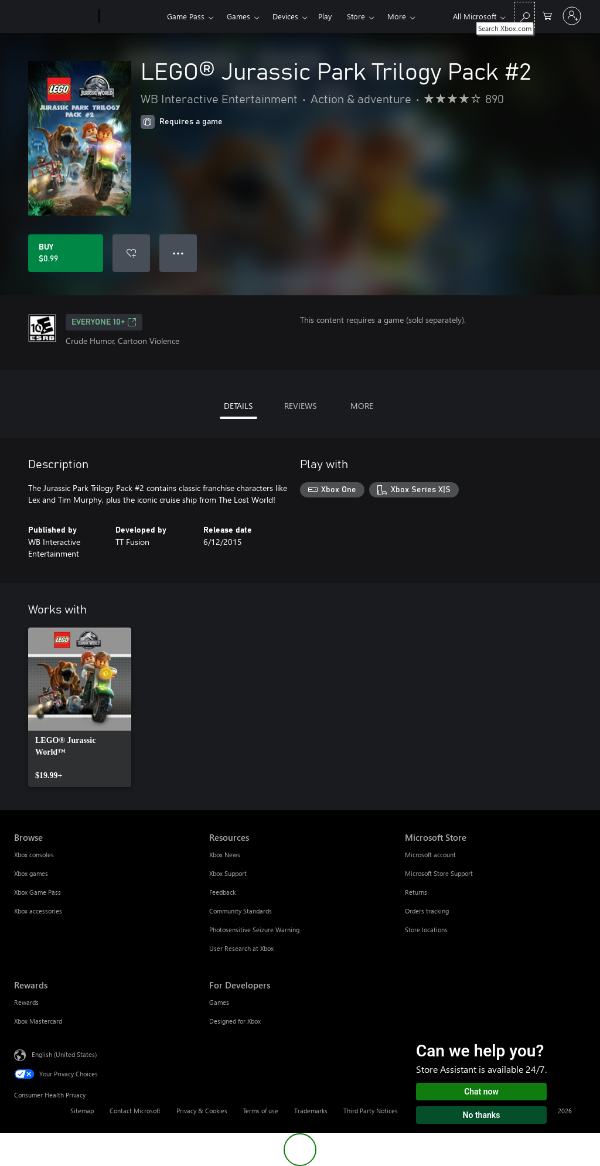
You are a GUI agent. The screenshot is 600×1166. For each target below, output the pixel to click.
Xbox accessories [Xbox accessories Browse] (38, 911)
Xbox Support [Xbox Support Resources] (228, 873)
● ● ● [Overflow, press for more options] (178, 253)
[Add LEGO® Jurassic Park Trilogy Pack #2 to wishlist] (131, 253)
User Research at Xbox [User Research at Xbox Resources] (241, 948)
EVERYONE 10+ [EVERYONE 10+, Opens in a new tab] (104, 322)
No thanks (481, 1115)
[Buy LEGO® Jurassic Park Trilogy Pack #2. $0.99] (65, 253)
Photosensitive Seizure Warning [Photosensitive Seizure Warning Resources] (254, 929)
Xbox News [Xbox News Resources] (224, 854)
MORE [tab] (361, 405)
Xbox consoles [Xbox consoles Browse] (34, 854)
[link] (79, 707)
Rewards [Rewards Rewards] (26, 1002)
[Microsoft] (54, 16)
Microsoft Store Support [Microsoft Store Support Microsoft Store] (439, 873)
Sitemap (82, 1110)
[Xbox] (131, 16)
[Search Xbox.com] (524, 15)
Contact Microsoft (135, 1110)
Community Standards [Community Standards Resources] (240, 911)
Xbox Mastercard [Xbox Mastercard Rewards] (38, 1021)
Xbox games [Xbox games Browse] (31, 873)
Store (356, 16)
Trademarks (311, 1110)
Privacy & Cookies (201, 1110)
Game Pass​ (185, 16)
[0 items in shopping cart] (547, 15)
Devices (285, 16)
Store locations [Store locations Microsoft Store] (426, 929)
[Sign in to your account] (572, 16)
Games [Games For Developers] (219, 1002)
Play (325, 16)
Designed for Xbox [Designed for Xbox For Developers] (235, 1021)
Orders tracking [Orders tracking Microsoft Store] (427, 911)
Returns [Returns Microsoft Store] (416, 892)
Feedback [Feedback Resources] (222, 892)
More (396, 16)
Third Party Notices (370, 1110)
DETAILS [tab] (238, 405)
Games (238, 16)
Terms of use (260, 1110)
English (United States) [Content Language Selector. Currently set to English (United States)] (64, 1054)
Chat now (481, 1091)
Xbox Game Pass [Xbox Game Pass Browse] (37, 892)
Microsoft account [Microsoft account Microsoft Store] (430, 854)
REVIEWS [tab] (300, 405)
